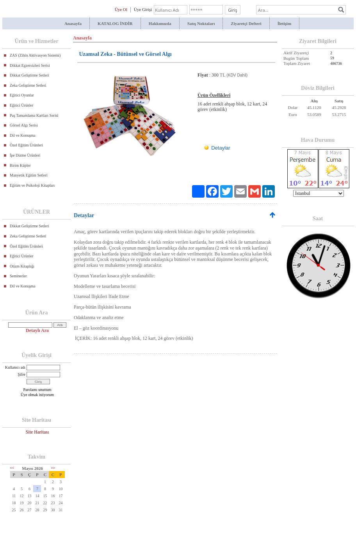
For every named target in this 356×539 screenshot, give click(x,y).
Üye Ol (121, 9)
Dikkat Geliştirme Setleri (29, 75)
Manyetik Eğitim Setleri (29, 175)
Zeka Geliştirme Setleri (28, 85)
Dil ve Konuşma (23, 135)
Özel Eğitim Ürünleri (26, 145)
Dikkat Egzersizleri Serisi (30, 65)
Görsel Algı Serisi (24, 125)
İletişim (284, 23)
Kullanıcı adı (15, 367)
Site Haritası (37, 432)
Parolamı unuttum (37, 389)
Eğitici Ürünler (21, 105)
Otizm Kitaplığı (22, 266)
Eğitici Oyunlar (22, 95)
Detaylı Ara (37, 330)
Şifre (21, 374)
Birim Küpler (20, 165)
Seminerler (18, 276)
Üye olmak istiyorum (37, 395)
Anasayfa (73, 23)
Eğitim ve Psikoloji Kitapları (32, 185)
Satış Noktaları (201, 23)
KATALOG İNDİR (115, 23)
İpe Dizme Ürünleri (25, 155)
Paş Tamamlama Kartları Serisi (34, 115)
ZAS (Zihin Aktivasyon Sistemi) (35, 55)
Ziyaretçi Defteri (246, 23)
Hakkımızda (160, 23)
